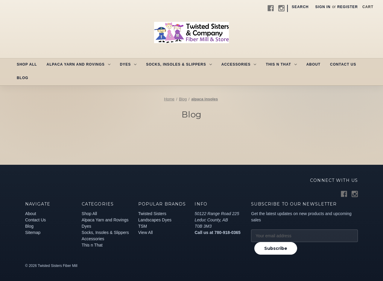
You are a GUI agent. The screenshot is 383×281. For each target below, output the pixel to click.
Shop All (27, 64)
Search (300, 7)
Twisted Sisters (152, 213)
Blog (22, 78)
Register (347, 7)
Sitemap (32, 232)
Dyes (128, 64)
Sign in (322, 7)
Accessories (238, 64)
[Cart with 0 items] (368, 7)
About (313, 64)
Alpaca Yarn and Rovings (78, 64)
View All (145, 232)
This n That (281, 64)
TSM (142, 226)
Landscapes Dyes (154, 219)
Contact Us (343, 64)
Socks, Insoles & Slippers (179, 64)
